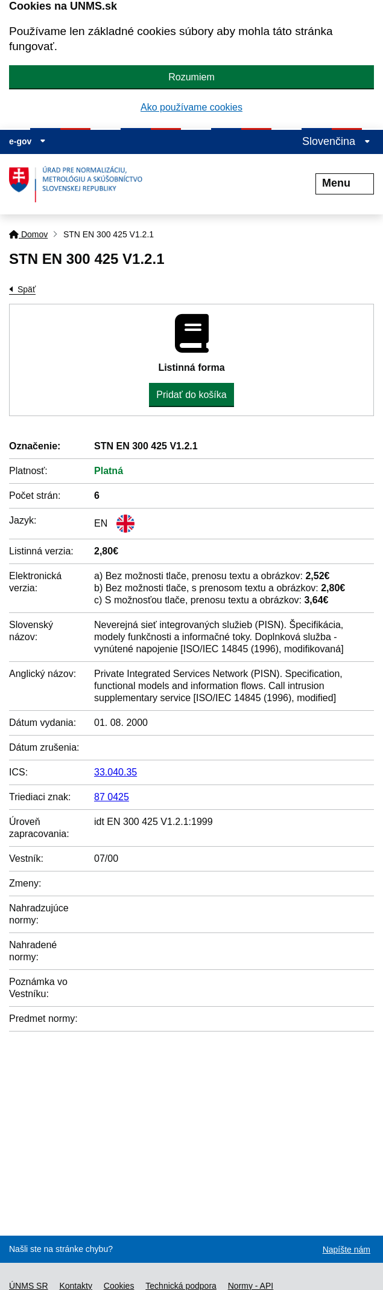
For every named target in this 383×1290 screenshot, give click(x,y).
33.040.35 (115, 772)
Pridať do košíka (191, 395)
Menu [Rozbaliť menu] (344, 183)
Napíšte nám (346, 1249)
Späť (26, 289)
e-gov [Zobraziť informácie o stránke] (27, 141)
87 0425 (111, 797)
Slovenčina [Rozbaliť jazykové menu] (336, 141)
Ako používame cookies (191, 107)
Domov (28, 234)
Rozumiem (191, 77)
